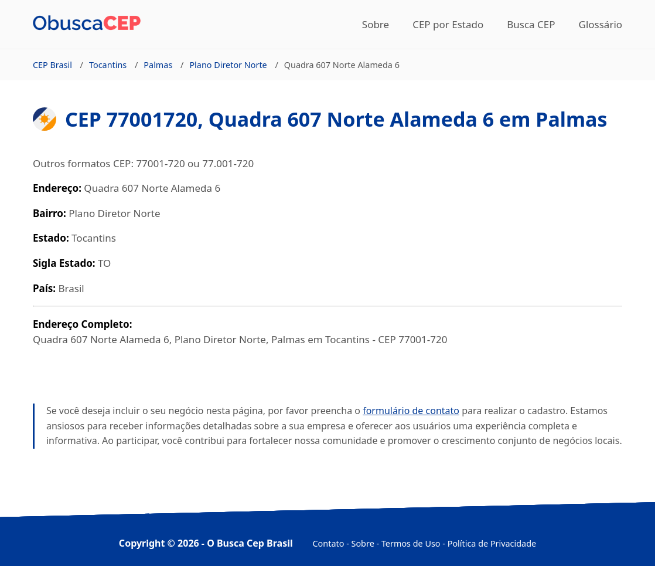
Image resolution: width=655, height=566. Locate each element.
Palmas (158, 64)
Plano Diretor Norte (228, 64)
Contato (328, 543)
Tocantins (108, 64)
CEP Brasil (52, 64)
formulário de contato (411, 410)
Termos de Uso (411, 543)
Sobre (375, 24)
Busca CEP (531, 24)
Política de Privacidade (492, 543)
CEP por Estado (447, 24)
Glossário (601, 24)
